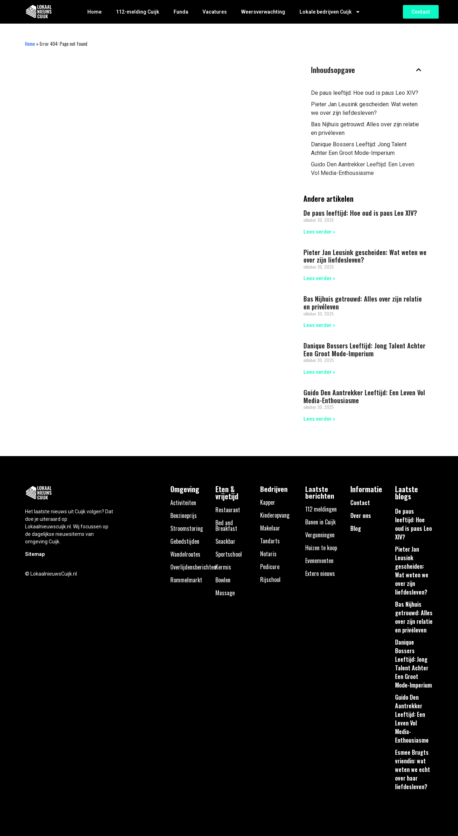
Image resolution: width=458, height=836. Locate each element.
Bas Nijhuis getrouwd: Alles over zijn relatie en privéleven (365, 128)
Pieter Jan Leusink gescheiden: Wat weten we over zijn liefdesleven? (364, 108)
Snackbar (225, 541)
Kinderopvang (274, 515)
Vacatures (215, 12)
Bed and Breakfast (226, 525)
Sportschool (228, 554)
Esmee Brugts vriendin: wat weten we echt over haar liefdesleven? (412, 769)
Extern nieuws (320, 573)
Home (94, 12)
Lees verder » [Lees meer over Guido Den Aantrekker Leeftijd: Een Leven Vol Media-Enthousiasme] (319, 419)
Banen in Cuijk (320, 522)
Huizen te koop (321, 547)
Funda (181, 12)
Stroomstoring (186, 528)
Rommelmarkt (186, 580)
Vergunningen (320, 535)
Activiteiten (183, 502)
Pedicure (269, 566)
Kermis (223, 567)
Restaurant (227, 509)
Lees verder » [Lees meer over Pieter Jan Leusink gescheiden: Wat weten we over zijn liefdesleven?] (319, 278)
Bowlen (222, 580)
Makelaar (270, 528)
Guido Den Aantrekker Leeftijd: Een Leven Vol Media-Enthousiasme (362, 168)
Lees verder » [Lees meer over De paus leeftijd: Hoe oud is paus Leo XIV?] (319, 232)
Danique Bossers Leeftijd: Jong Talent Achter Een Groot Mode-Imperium (358, 148)
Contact (360, 502)
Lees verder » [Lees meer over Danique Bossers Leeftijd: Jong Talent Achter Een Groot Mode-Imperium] (319, 372)
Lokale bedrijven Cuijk (329, 12)
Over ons (360, 515)
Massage (225, 592)
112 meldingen (321, 509)
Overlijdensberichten (193, 567)
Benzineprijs (183, 515)
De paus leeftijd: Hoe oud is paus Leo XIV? (364, 92)
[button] (419, 70)
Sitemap (35, 554)
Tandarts (270, 541)
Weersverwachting (263, 12)
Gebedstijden (184, 541)
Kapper (267, 502)
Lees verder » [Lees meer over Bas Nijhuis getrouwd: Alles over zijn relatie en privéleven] (319, 325)
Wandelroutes (185, 554)
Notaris (268, 553)
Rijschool (270, 579)
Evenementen (319, 560)
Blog (355, 528)
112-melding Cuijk (137, 12)
